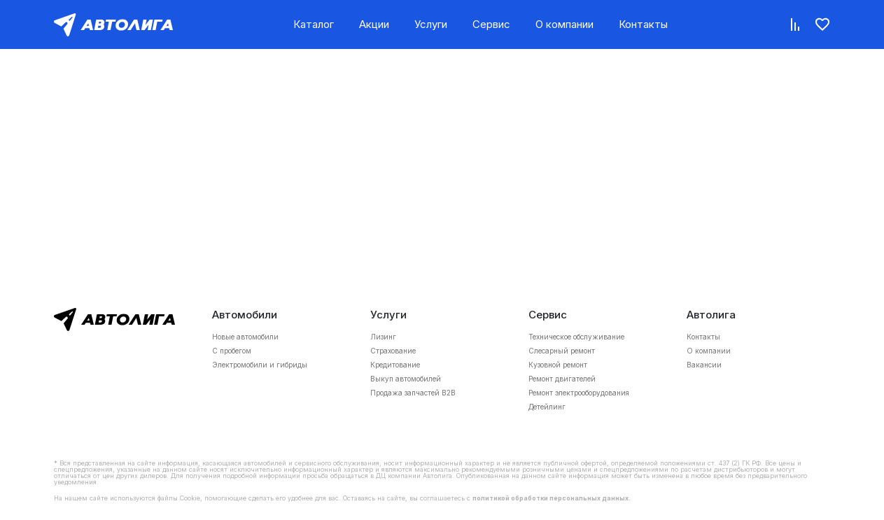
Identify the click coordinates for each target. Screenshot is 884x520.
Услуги (430, 24)
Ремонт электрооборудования (578, 392)
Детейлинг (547, 406)
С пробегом (231, 350)
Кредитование (395, 364)
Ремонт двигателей (562, 378)
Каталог (313, 24)
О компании (564, 24)
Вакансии (704, 364)
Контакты (643, 24)
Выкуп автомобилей (405, 378)
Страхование (393, 350)
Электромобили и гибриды (259, 364)
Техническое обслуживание (576, 336)
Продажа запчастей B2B (413, 392)
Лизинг (383, 336)
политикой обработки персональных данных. (551, 498)
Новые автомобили (245, 336)
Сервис (491, 24)
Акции (374, 24)
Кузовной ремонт (557, 364)
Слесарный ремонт (561, 350)
